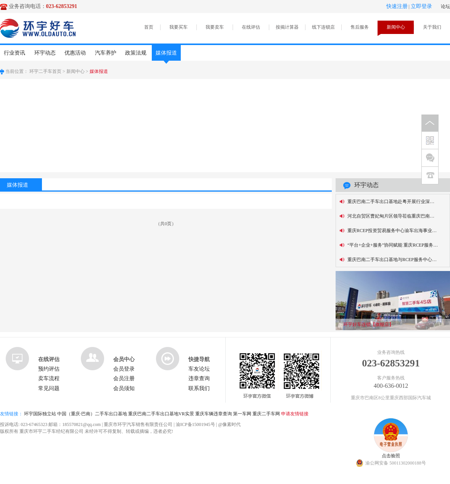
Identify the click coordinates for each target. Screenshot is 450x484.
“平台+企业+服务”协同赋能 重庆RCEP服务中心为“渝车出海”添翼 (398, 245)
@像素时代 (229, 424)
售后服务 (359, 27)
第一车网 (242, 413)
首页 (148, 27)
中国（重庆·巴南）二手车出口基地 (92, 413)
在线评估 (251, 27)
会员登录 (124, 369)
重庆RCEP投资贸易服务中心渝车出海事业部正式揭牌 (398, 230)
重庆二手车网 (266, 413)
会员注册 (124, 378)
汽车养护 (105, 53)
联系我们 (199, 388)
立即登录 (421, 6)
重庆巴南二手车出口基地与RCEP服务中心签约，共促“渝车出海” (398, 259)
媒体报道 (166, 55)
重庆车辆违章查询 (213, 413)
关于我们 (432, 27)
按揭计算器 (287, 27)
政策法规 (135, 53)
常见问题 (48, 388)
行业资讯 (14, 53)
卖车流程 (48, 378)
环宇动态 (45, 53)
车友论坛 (199, 369)
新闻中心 (396, 27)
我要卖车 (215, 27)
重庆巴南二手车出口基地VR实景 (161, 413)
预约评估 (48, 369)
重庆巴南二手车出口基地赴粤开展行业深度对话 (395, 201)
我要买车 (178, 27)
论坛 (445, 6)
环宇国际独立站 (40, 413)
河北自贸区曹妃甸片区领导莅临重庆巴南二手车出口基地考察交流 (398, 216)
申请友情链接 (295, 413)
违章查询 (199, 378)
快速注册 (397, 6)
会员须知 (124, 388)
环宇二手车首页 (45, 71)
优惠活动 (75, 53)
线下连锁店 (323, 27)
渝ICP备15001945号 (195, 424)
